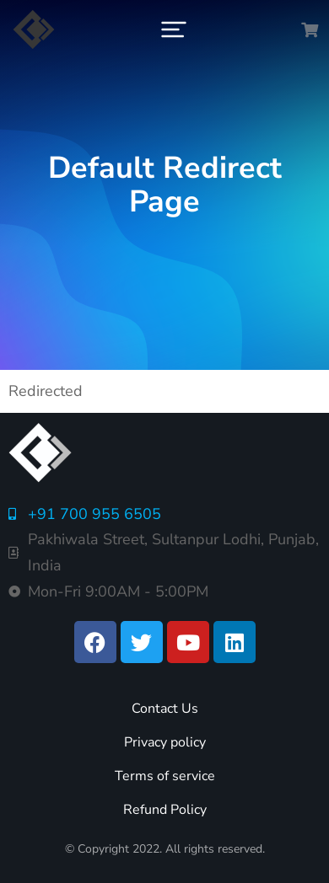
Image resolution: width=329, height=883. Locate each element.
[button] (174, 29)
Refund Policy (165, 809)
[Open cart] (309, 29)
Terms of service (165, 776)
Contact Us (165, 708)
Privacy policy (165, 742)
